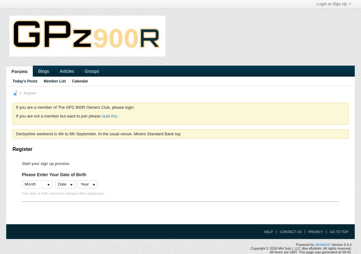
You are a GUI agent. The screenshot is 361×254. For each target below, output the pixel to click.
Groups (92, 71)
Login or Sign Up (334, 4)
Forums (19, 71)
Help (268, 232)
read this (109, 116)
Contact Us (291, 232)
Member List (55, 81)
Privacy (315, 232)
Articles (67, 71)
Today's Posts (24, 81)
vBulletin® (323, 245)
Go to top (339, 232)
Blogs (43, 71)
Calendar (80, 81)
